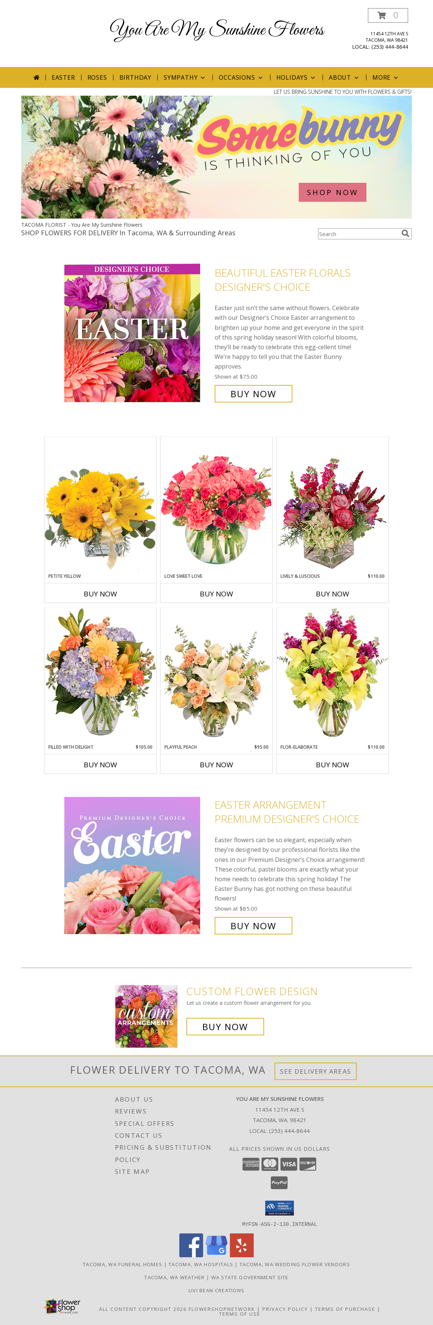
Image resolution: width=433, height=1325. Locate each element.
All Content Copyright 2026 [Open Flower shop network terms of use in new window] (143, 1308)
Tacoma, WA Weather (174, 1277)
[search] (405, 233)
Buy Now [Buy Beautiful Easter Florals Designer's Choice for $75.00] (253, 394)
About (344, 77)
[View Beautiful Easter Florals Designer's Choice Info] (137, 333)
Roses (97, 77)
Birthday (135, 77)
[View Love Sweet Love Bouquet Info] (216, 504)
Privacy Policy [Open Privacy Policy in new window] (285, 1308)
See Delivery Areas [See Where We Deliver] (315, 1071)
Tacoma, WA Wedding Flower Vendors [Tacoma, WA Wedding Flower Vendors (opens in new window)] (295, 1264)
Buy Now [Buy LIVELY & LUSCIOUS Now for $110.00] (332, 594)
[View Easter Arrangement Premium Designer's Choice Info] (137, 865)
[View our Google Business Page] (216, 1254)
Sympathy (185, 77)
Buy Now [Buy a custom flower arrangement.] (225, 1026)
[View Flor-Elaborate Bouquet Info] (332, 675)
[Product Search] (358, 234)
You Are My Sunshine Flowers (217, 30)
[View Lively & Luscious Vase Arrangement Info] (332, 504)
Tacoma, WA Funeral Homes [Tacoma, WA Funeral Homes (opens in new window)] (122, 1264)
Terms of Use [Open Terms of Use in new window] (239, 1313)
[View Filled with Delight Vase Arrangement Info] (100, 675)
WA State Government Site (250, 1277)
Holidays (296, 77)
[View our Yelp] (242, 1254)
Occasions (241, 77)
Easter (63, 77)
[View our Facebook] (191, 1254)
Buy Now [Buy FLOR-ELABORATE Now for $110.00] (332, 765)
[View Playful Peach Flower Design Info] (216, 675)
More (386, 77)
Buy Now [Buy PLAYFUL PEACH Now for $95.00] (216, 765)
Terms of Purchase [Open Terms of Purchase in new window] (345, 1308)
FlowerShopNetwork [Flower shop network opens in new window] (222, 1308)
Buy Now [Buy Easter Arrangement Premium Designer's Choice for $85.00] (253, 926)
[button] (388, 15)
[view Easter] (216, 216)
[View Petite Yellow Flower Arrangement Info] (100, 504)
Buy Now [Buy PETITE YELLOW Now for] (100, 594)
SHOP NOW (332, 192)
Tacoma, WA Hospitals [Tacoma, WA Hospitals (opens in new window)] (201, 1264)
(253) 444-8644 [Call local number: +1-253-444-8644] (389, 46)
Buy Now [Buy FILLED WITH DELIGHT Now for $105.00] (100, 765)
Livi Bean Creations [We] (217, 1290)
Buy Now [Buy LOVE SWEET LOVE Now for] (216, 594)
